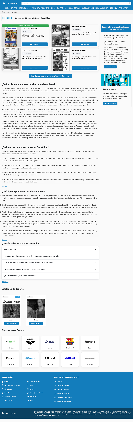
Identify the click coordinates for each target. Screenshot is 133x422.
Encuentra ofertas (110, 103)
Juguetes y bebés (106, 8)
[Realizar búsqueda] (129, 3)
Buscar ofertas (110, 67)
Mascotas (118, 8)
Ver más (4, 186)
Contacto (58, 384)
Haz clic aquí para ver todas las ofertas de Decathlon (50, 76)
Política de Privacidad (62, 405)
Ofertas (14, 8)
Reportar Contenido (61, 392)
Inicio (7, 8)
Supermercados (24, 8)
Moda (53, 8)
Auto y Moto (7, 403)
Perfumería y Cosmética (41, 8)
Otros (30, 403)
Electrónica (61, 8)
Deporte (77, 8)
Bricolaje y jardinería (90, 8)
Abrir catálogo (34, 44)
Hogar (70, 8)
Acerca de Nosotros (61, 388)
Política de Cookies (61, 397)
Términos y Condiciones (63, 401)
